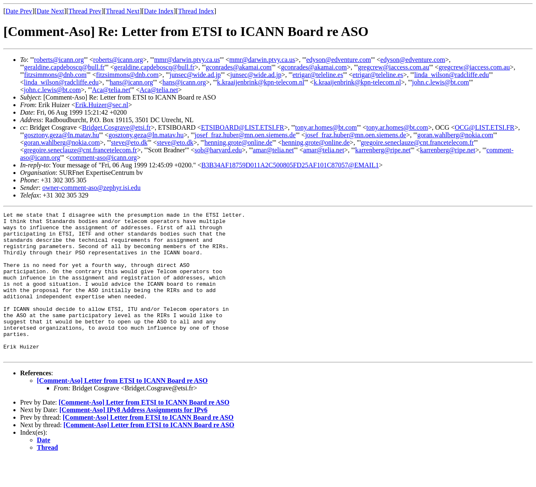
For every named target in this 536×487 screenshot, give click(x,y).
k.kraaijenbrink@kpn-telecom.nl (260, 82)
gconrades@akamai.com (238, 67)
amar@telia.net (273, 150)
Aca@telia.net (111, 89)
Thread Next (122, 11)
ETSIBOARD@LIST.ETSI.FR (242, 127)
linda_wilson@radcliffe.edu (451, 74)
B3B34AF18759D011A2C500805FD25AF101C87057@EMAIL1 (290, 165)
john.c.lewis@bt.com (440, 82)
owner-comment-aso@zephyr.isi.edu (91, 187)
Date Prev (18, 11)
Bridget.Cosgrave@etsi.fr (116, 127)
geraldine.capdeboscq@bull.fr (64, 67)
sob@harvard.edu (218, 150)
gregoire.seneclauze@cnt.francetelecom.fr (417, 142)
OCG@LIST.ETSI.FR (484, 127)
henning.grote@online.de (238, 142)
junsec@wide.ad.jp (195, 74)
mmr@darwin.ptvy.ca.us (187, 59)
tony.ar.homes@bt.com (326, 127)
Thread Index (196, 11)
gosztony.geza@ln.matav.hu (61, 134)
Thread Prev (84, 11)
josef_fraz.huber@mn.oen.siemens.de (245, 134)
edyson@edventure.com (338, 59)
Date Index (159, 11)
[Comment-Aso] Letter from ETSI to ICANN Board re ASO (122, 409)
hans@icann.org (131, 82)
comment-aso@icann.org (103, 157)
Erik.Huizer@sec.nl (102, 104)
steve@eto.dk (129, 142)
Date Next (50, 11)
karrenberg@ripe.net (382, 150)
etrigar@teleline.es (317, 74)
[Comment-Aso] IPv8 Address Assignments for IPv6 (133, 438)
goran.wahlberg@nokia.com (455, 134)
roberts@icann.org (59, 59)
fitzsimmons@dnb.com (55, 74)
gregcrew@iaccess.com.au (393, 67)
